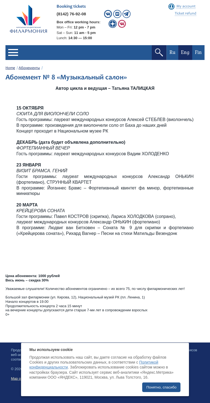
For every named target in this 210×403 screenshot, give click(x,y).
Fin (198, 52)
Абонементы (29, 68)
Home (10, 68)
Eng (185, 52)
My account (186, 6)
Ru (173, 52)
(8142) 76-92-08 (71, 13)
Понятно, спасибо (161, 387)
